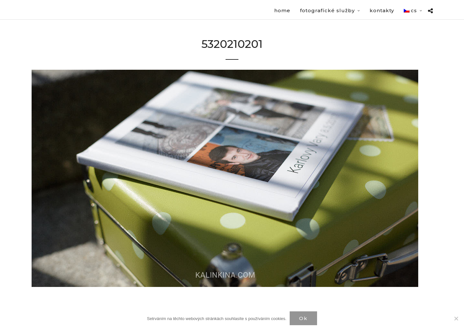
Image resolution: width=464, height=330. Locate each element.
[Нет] (456, 318)
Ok (303, 318)
